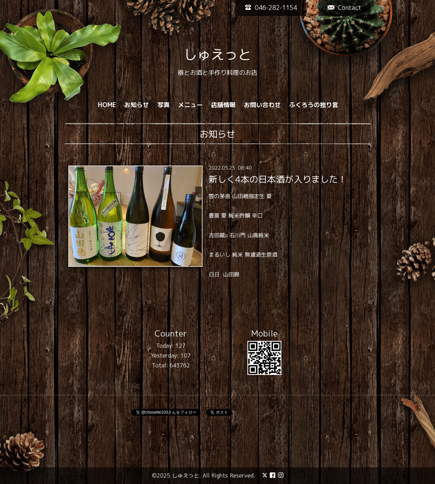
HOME (107, 105)
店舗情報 (223, 105)
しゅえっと (217, 54)
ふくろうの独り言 (313, 105)
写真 (163, 105)
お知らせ (136, 105)
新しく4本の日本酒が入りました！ (278, 179)
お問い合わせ (262, 105)
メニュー (190, 105)
